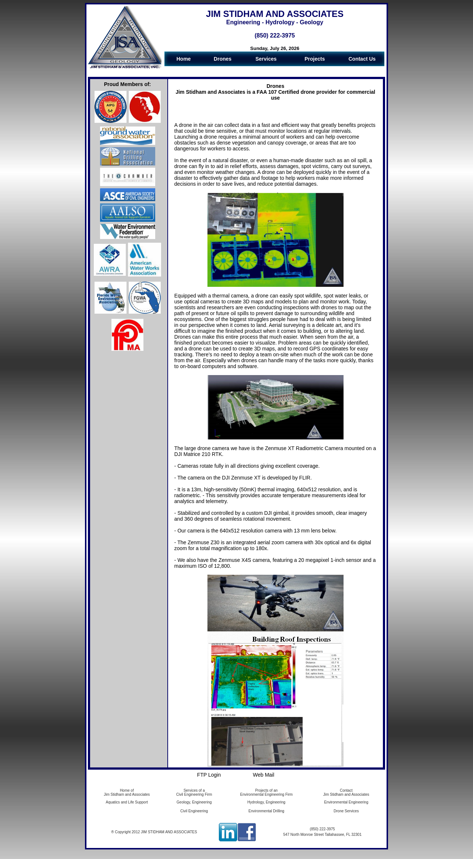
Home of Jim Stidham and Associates (127, 792)
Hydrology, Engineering (266, 802)
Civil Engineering (194, 811)
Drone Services (346, 811)
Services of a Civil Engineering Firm (194, 792)
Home (184, 59)
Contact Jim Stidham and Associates (346, 792)
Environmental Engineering (346, 802)
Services (266, 59)
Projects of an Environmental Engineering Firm (266, 792)
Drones (222, 59)
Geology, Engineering (194, 802)
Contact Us (362, 59)
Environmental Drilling (266, 811)
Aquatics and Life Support (127, 802)
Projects (315, 59)
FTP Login (209, 775)
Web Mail (263, 775)
